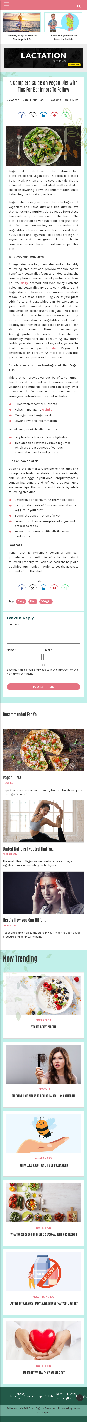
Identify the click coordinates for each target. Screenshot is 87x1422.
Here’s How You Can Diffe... (24, 920)
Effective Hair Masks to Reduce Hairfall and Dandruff (43, 1096)
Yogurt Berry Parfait (43, 1027)
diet (55, 348)
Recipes (8, 783)
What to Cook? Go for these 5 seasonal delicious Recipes (43, 1234)
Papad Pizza (12, 778)
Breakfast (43, 1020)
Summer (29, 1396)
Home (13, 1396)
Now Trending (43, 1296)
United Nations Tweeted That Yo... (29, 849)
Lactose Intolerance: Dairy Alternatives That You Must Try (44, 1303)
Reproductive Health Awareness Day (44, 1373)
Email (48, 650)
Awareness (43, 1158)
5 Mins (64, 100)
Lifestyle (9, 925)
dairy (24, 283)
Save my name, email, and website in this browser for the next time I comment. (42, 671)
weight (47, 409)
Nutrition (10, 854)
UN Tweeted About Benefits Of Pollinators (43, 1165)
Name (11, 650)
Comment (13, 624)
